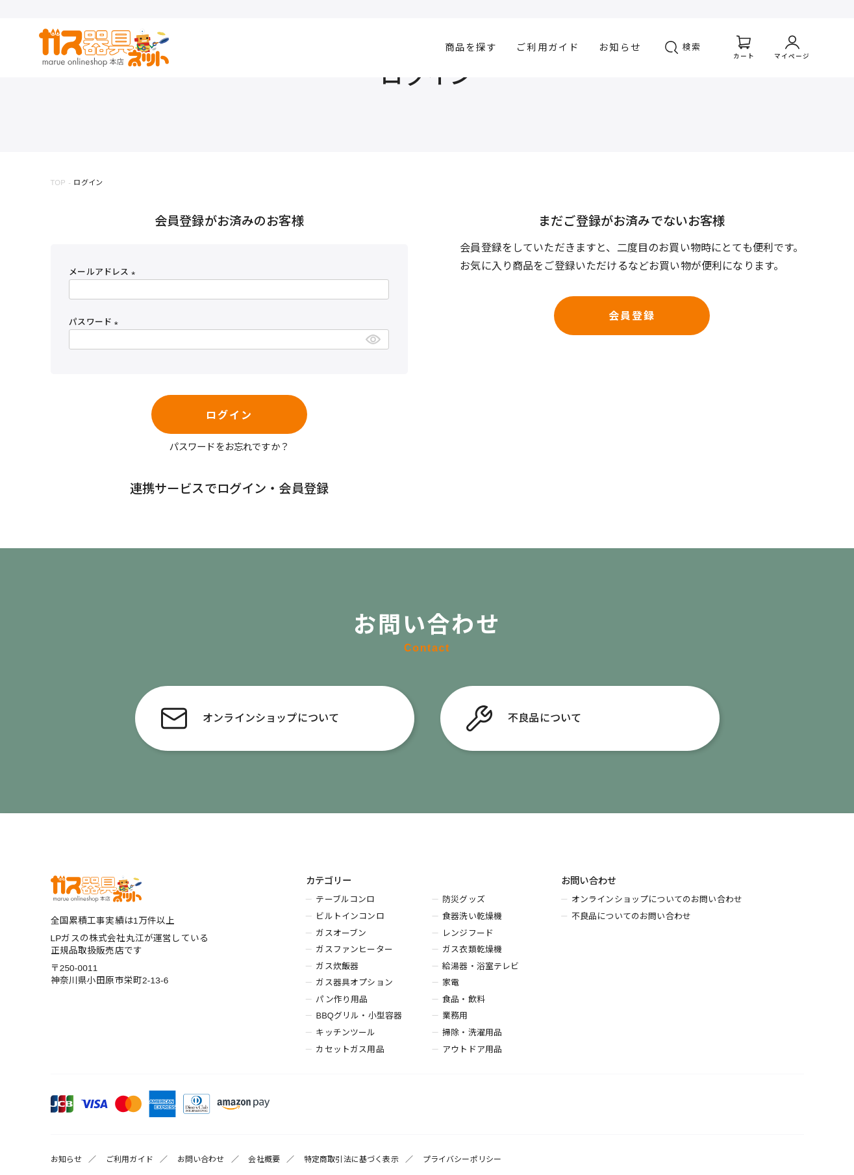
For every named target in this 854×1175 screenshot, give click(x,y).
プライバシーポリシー (462, 1159)
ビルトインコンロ (350, 916)
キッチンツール (345, 1032)
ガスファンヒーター (354, 949)
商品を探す (471, 47)
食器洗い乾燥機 (472, 916)
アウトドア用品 (472, 1049)
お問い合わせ (201, 1159)
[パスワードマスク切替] (375, 339)
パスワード (95, 322)
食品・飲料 (463, 999)
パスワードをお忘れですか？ (229, 447)
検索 (692, 47)
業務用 (455, 1015)
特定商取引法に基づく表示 (351, 1159)
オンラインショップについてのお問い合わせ (656, 899)
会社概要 (264, 1159)
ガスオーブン (341, 933)
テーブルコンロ (345, 899)
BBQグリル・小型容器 (359, 1015)
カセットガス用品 (350, 1049)
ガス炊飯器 (337, 966)
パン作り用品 (342, 999)
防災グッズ (463, 899)
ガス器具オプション (354, 982)
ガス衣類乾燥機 (472, 949)
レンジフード (468, 933)
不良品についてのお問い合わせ (631, 916)
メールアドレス (104, 272)
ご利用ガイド (547, 47)
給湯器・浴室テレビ (480, 966)
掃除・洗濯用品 (472, 1032)
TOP (58, 182)
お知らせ (620, 47)
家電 (450, 982)
